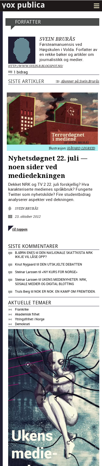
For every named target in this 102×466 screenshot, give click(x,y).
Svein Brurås (26, 208)
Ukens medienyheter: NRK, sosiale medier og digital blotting (51, 281)
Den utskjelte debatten (61, 264)
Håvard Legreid (81, 148)
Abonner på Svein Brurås (77, 81)
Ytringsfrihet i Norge (29, 319)
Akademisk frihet (27, 314)
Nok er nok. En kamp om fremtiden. (65, 291)
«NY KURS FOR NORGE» (60, 272)
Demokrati (22, 324)
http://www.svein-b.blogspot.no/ (35, 66)
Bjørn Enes (25, 252)
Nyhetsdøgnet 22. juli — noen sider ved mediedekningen (47, 167)
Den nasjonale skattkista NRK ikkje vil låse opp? (54, 254)
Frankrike (22, 309)
